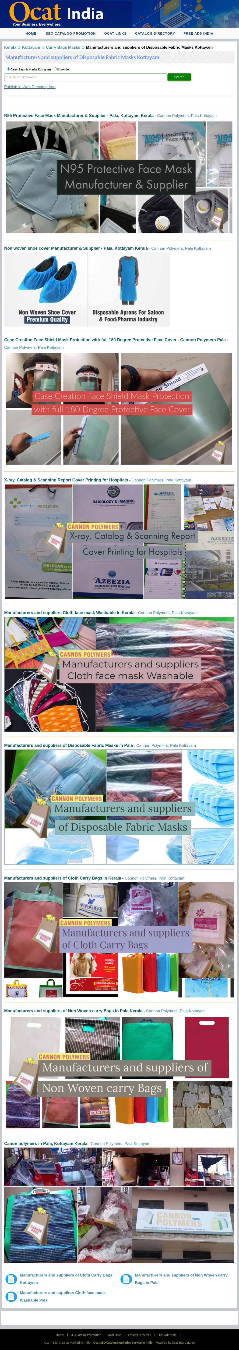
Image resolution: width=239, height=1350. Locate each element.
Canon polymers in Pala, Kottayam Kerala (45, 1143)
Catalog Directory (155, 33)
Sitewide (63, 69)
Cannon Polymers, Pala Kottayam (187, 116)
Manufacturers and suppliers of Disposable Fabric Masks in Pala (68, 745)
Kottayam (31, 47)
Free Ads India (199, 33)
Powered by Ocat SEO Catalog (175, 1343)
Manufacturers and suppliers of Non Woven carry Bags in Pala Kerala (73, 1011)
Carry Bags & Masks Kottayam (31, 69)
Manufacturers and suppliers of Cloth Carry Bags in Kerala (62, 878)
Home (30, 33)
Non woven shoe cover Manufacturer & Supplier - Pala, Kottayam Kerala (76, 248)
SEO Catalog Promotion (71, 33)
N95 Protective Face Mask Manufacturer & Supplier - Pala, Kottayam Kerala (79, 115)
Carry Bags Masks (63, 47)
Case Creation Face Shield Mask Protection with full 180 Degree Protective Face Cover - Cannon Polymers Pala (115, 340)
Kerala (10, 47)
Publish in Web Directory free (30, 87)
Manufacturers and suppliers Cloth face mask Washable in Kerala (69, 612)
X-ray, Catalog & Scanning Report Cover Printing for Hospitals (66, 480)
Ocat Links (115, 33)
